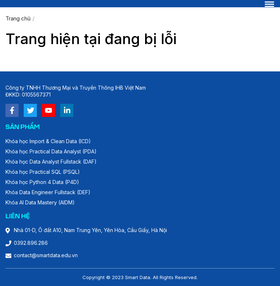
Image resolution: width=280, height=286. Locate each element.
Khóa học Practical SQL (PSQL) (42, 172)
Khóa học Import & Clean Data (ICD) (48, 141)
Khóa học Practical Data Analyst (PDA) (51, 151)
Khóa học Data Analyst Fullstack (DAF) (51, 161)
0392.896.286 (31, 243)
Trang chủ (18, 18)
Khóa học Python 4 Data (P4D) (42, 182)
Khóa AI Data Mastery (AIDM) (40, 202)
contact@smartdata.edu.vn (46, 255)
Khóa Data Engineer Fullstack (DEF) (47, 192)
